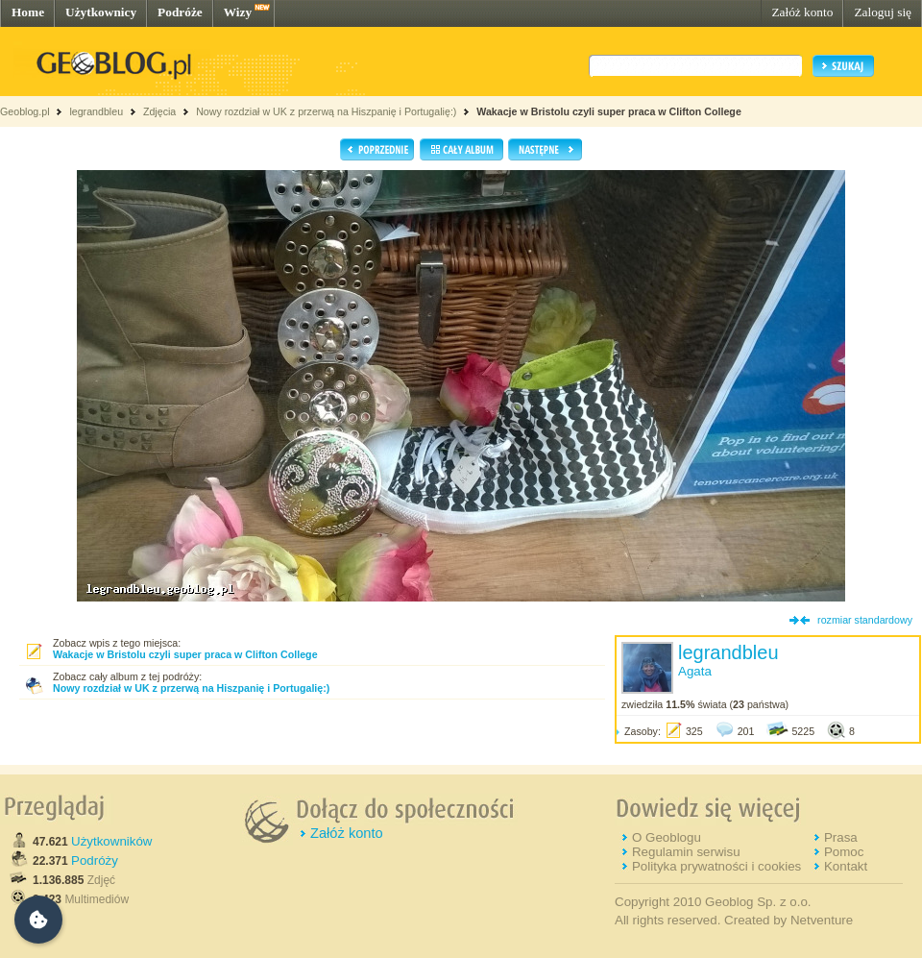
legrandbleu (96, 111)
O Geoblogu (666, 837)
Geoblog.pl (25, 111)
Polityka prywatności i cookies (716, 866)
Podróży (94, 860)
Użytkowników (111, 841)
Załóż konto (802, 12)
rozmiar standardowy (864, 620)
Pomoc (843, 852)
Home (28, 12)
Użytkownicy (100, 12)
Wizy (238, 12)
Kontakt (845, 866)
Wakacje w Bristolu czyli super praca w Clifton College (608, 111)
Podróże (180, 12)
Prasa (841, 837)
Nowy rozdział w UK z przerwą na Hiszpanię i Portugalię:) (327, 111)
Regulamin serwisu (686, 852)
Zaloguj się (882, 12)
